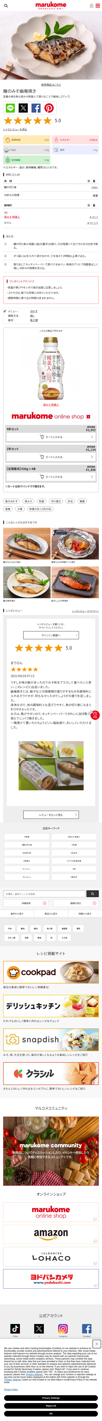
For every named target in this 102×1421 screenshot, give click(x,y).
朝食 (82, 501)
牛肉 (10, 928)
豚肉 (23, 928)
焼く (32, 316)
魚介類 (34, 320)
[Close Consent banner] (97, 1344)
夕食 (19, 509)
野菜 (78, 928)
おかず (34, 311)
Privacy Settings (51, 1398)
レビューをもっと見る (51, 815)
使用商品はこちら (51, 85)
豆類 (26, 937)
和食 (41, 501)
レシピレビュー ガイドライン (85, 611)
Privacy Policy (11, 1389)
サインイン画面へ (51, 635)
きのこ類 (11, 937)
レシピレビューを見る (15, 129)
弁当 (70, 501)
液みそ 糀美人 (12, 217)
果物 (39, 937)
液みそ (28, 501)
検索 (6, 5)
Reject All (51, 1406)
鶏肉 (36, 928)
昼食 (7, 509)
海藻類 (64, 928)
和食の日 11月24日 (40, 509)
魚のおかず (11, 501)
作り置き (56, 501)
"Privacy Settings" (34, 1374)
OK (51, 1413)
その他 (64, 937)
